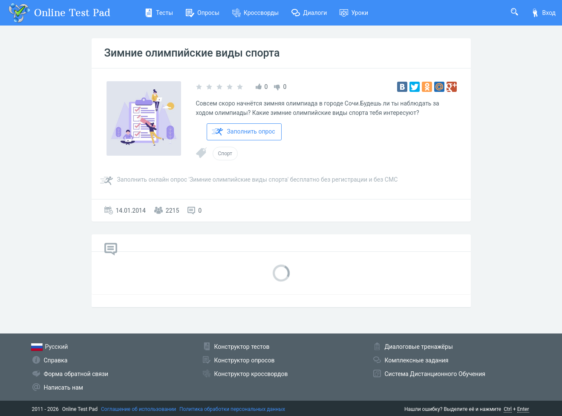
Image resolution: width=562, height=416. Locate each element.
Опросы (202, 13)
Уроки (354, 13)
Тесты (158, 13)
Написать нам (63, 387)
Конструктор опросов (244, 360)
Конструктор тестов (242, 346)
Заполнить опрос (243, 131)
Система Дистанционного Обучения (435, 373)
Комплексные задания (417, 360)
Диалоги (309, 13)
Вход (543, 13)
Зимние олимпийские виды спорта (192, 53)
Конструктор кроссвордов (251, 373)
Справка (56, 360)
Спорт (225, 154)
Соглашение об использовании (138, 409)
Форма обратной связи (76, 373)
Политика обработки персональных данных (232, 409)
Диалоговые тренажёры (419, 346)
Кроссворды (255, 13)
